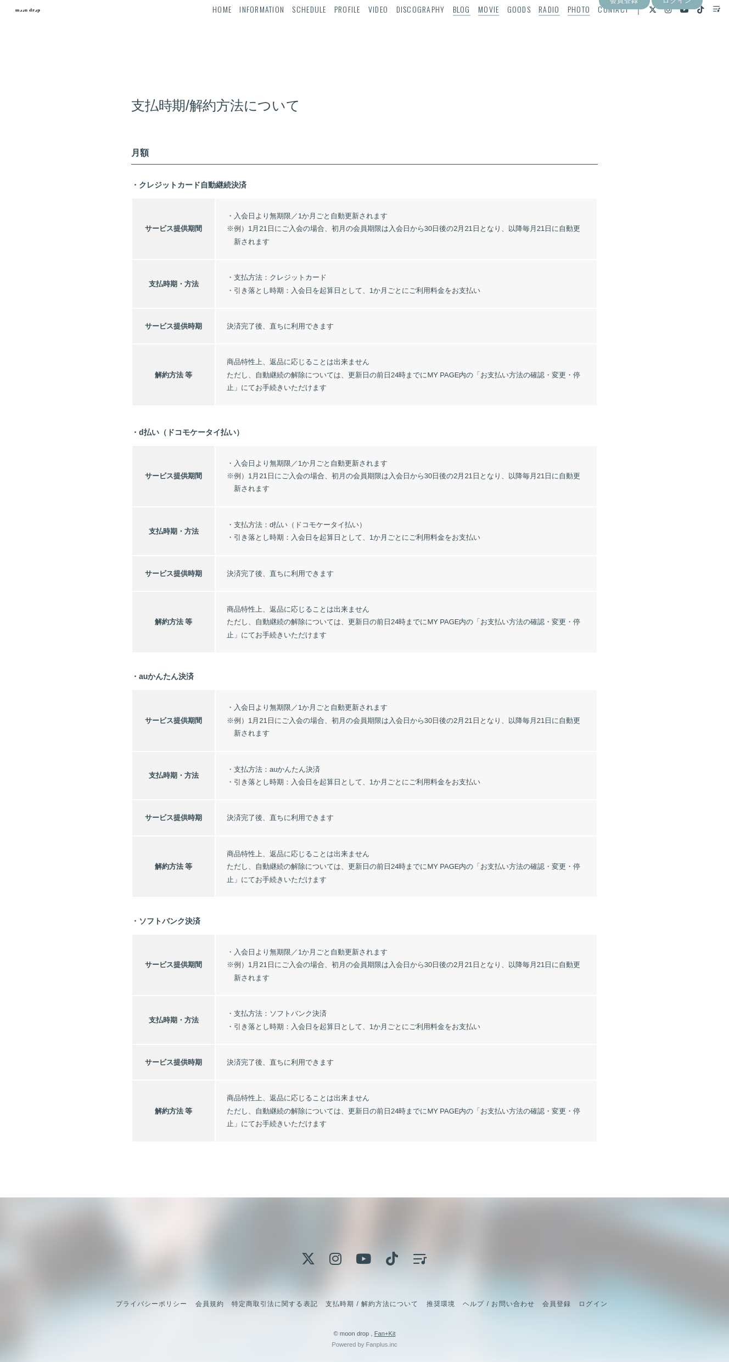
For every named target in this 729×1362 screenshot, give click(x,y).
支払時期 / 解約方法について (372, 1304)
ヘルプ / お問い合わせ (498, 1304)
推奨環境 (441, 1304)
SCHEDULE (290, 31)
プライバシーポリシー (151, 1304)
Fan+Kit (385, 1333)
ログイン (677, 51)
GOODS (499, 31)
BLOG (442, 31)
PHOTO (559, 31)
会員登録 (624, 51)
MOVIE (469, 31)
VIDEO (359, 31)
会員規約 (209, 1304)
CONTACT (594, 31)
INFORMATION (242, 31)
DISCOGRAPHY (401, 31)
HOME (202, 31)
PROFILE (328, 31)
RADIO (529, 31)
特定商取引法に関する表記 (274, 1304)
